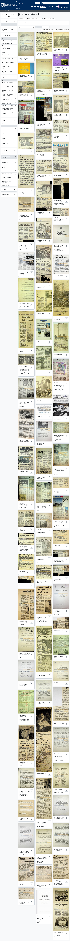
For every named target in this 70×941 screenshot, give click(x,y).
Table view (46, 27)
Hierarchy (31, 27)
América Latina (9, 144)
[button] (32, 6)
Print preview (22, 27)
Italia (9, 134)
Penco (9, 141)
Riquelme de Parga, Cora (9, 116)
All (2, 24)
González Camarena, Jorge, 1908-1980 (9, 112)
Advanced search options (27, 23)
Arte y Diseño (9, 165)
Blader (37, 3)
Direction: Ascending (63, 29)
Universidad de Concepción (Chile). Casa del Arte (9, 65)
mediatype (5, 195)
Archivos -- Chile (9, 160)
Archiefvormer (6, 35)
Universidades (9, 163)
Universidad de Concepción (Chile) (9, 51)
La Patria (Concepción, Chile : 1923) (9, 72)
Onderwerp (5, 150)
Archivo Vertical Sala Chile (9, 27)
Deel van (4, 21)
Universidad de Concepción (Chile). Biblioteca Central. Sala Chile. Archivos (9, 47)
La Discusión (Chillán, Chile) (9, 41)
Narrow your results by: (8, 15)
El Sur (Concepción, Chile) (9, 44)
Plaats (4, 120)
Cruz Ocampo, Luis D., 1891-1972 (9, 59)
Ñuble (9, 146)
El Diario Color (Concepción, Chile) (9, 55)
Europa (9, 136)
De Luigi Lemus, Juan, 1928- (9, 106)
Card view (38, 27)
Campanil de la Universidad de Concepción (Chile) (9, 109)
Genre (4, 189)
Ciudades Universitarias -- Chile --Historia (9, 178)
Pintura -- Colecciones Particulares (9, 170)
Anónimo (9, 69)
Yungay (9, 139)
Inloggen (43, 6)
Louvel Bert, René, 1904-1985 (9, 63)
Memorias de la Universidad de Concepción (9, 30)
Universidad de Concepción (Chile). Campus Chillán (9, 102)
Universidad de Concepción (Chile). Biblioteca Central (9, 98)
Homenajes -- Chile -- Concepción (9, 182)
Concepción (9, 126)
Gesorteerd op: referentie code (49, 29)
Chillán (9, 131)
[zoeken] (56, 3)
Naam (4, 77)
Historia (9, 168)
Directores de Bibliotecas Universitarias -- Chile (9, 174)
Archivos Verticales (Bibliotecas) (9, 156)
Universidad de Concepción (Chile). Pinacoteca (9, 91)
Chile (9, 129)
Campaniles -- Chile (9, 185)
